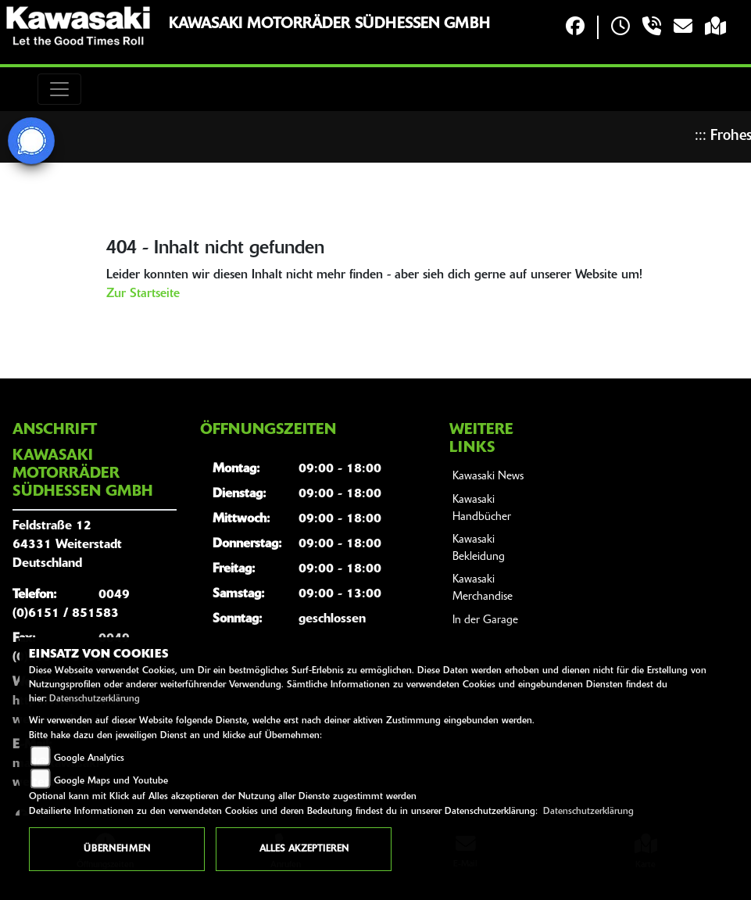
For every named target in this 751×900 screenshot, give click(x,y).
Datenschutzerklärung (94, 699)
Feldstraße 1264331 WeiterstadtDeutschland (67, 545)
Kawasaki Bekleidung (478, 548)
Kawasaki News (488, 476)
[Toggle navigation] (59, 89)
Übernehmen (117, 849)
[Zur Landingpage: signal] (31, 140)
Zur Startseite (143, 294)
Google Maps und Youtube (111, 781)
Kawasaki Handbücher (481, 508)
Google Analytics (89, 758)
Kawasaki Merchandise (482, 588)
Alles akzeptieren (304, 849)
